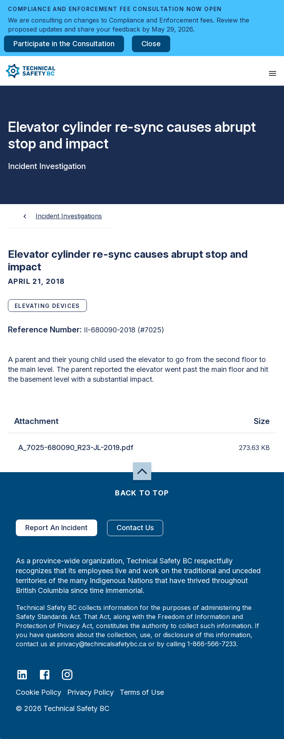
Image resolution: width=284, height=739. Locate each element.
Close (151, 44)
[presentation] (272, 73)
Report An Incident (56, 528)
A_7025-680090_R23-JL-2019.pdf (75, 447)
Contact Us (135, 528)
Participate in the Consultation (64, 44)
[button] (27, 71)
